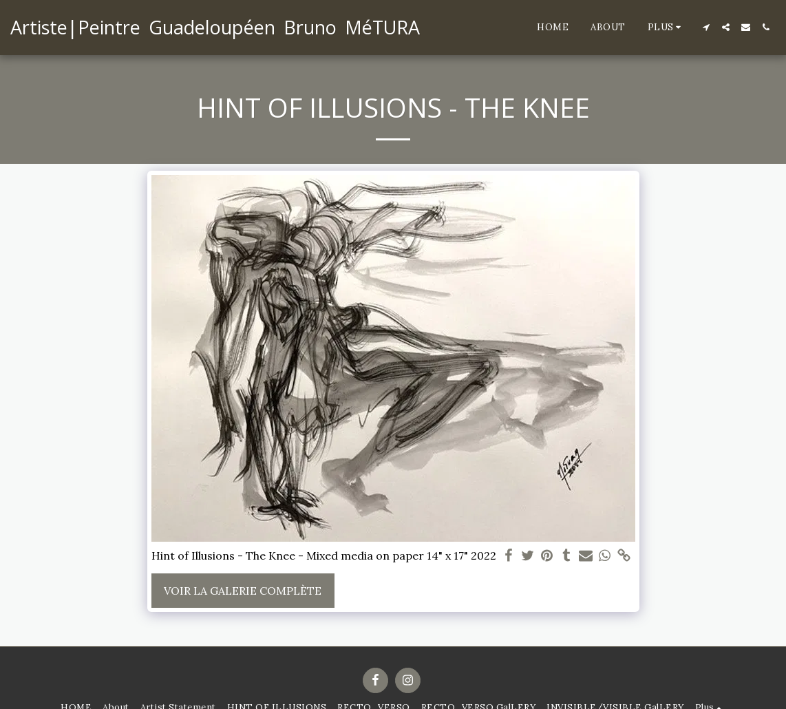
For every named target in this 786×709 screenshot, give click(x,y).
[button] (706, 27)
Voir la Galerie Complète (242, 590)
